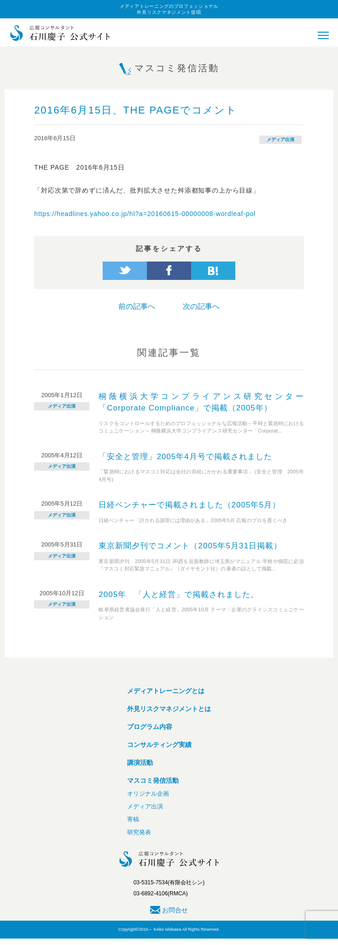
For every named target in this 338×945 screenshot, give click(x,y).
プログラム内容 (149, 726)
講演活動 (140, 762)
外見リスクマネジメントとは (169, 708)
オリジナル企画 (148, 793)
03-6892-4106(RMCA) (161, 893)
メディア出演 (280, 139)
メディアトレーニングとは (165, 691)
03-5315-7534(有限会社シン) (169, 882)
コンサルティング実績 (159, 744)
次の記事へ (201, 306)
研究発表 (139, 832)
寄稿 (133, 819)
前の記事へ (136, 306)
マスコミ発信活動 (153, 780)
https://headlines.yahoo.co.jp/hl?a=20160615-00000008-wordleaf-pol (145, 213)
